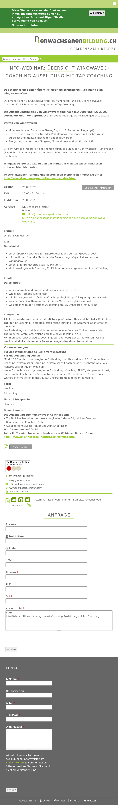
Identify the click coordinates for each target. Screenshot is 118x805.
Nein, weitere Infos (25, 25)
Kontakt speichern (17, 491)
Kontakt (46, 801)
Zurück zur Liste (21, 447)
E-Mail (13, 548)
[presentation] (29, 641)
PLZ (9, 584)
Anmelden (90, 499)
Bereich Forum (15, 762)
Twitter (76, 801)
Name (12, 524)
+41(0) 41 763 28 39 (18, 480)
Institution (15, 536)
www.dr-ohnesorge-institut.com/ (24, 488)
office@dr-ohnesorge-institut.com (45, 214)
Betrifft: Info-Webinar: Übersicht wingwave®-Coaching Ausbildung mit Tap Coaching (59, 620)
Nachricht (15, 608)
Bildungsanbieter (27, 801)
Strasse (12, 572)
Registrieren (17, 505)
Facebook (60, 801)
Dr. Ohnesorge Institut (19, 475)
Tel (10, 560)
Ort (9, 596)
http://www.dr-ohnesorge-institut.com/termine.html (40, 178)
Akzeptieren (97, 13)
